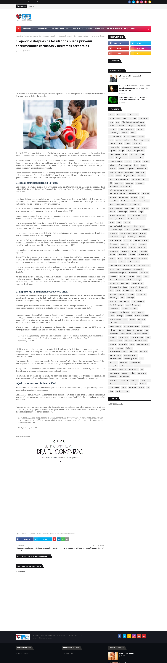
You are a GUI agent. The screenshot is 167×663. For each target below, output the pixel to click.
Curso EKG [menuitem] (99, 29)
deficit (136, 165)
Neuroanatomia (137, 283)
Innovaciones (125, 251)
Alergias (131, 126)
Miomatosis (133, 273)
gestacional (113, 233)
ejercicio (32, 534)
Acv (124, 118)
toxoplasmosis (114, 373)
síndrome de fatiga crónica (118, 352)
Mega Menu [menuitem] (42, 29)
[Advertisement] (109, 17)
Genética (127, 230)
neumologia (125, 283)
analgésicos (130, 129)
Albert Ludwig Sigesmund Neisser (133, 122)
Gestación (145, 230)
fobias (119, 222)
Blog (141, 140)
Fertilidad (136, 215)
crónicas (146, 161)
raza (146, 330)
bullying (112, 144)
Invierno (112, 255)
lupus (126, 258)
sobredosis (113, 362)
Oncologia (130, 298)
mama (133, 258)
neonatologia (114, 283)
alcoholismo (121, 126)
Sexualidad (119, 348)
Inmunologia (114, 251)
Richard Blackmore (137, 337)
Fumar (142, 226)
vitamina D (119, 391)
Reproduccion (126, 334)
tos (142, 369)
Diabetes (113, 172)
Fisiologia (131, 219)
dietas (120, 172)
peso (125, 319)
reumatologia (123, 337)
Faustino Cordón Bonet (117, 215)
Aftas (111, 122)
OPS (133, 301)
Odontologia (141, 294)
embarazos (139, 183)
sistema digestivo (115, 355)
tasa (148, 366)
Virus (111, 391)
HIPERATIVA (127, 240)
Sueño (122, 366)
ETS (138, 208)
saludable (113, 344)
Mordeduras (144, 273)
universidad (124, 384)
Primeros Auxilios (115, 326)
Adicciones (132, 118)
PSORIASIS (145, 326)
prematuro (127, 323)
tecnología (122, 369)
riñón (147, 337)
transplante (142, 373)
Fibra (144, 215)
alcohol (112, 126)
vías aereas (132, 387)
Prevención (137, 323)
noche (118, 291)
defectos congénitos (124, 165)
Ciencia (143, 147)
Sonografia (113, 366)
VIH (148, 387)
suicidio (129, 366)
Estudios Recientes (43, 534)
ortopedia (140, 301)
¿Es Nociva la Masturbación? (130, 76)
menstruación (138, 269)
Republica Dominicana (141, 334)
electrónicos (119, 183)
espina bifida (114, 201)
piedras (132, 319)
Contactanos (41, 2)
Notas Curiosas (128, 291)
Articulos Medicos (115, 136)
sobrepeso (123, 362)
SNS (141, 359)
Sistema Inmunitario (130, 355)
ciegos (136, 147)
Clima (125, 154)
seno (111, 348)
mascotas (113, 262)
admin (19, 51)
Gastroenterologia (116, 230)
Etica (126, 208)
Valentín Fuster (114, 387)
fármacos (133, 212)
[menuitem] (18, 29)
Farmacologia (122, 212)
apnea (133, 133)
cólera (142, 154)
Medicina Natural (129, 265)
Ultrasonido (113, 384)
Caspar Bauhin (114, 147)
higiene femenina (115, 240)
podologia (141, 319)
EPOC (142, 197)
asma (111, 140)
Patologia (120, 316)
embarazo (129, 183)
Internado (143, 251)
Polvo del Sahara (115, 323)
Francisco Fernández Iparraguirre (121, 226)
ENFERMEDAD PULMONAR (118, 194)
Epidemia (113, 197)
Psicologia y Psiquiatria (131, 326)
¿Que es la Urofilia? (126, 653)
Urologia (134, 384)
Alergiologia (141, 126)
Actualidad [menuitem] (78, 29)
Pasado (140, 312)
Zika (127, 391)
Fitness (112, 222)
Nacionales (120, 280)
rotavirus (113, 341)
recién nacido (114, 334)
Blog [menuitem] (133, 29)
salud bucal (128, 341)
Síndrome (129, 348)
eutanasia (145, 208)
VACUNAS (143, 384)
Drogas (126, 176)
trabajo (132, 373)
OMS (122, 298)
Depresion (130, 169)
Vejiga (124, 387)
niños (111, 291)
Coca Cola (133, 154)
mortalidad (113, 276)
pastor (112, 316)
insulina (134, 251)
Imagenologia (114, 248)
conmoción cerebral (136, 158)
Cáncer (127, 144)
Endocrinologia (125, 187)
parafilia (125, 309)
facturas (112, 212)
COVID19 (137, 161)
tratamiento (113, 377)
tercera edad (133, 369)
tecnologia (113, 369)
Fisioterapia (141, 219)
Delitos (143, 165)
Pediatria (129, 316)
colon (111, 158)
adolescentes (143, 118)
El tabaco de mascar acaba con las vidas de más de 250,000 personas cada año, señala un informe (134, 88)
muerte (131, 276)
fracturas (127, 222)
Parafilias (133, 309)
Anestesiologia (114, 133)
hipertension (114, 244)
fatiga (141, 212)
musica (146, 276)
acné (136, 115)
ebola (133, 176)
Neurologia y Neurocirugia (29, 36)
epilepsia (134, 197)
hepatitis (142, 237)
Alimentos (113, 129)
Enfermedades (134, 194)
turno (143, 380)
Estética (134, 201)
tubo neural (134, 380)
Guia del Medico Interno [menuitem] (117, 29)
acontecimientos (115, 118)
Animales (125, 133)
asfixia (133, 136)
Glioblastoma (114, 237)
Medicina (122, 262)
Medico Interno (115, 269)
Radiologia (130, 330)
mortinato (123, 276)
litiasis (120, 258)
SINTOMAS (143, 352)
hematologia (132, 237)
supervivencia (139, 366)
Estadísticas (125, 201)
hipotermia (124, 244)
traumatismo (124, 377)
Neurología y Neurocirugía (138, 287)
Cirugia (121, 151)
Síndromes (133, 352)
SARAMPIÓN (123, 344)
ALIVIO (121, 129)
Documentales (140, 172)
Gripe (123, 237)
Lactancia (132, 255)
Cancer (120, 144)
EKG (111, 183)
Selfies (132, 344)
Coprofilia (128, 161)
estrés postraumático (123, 204)
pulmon (112, 330)
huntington (142, 244)
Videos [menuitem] (89, 29)
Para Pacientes (114, 309)
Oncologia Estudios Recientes (119, 301)
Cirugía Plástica (139, 151)
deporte (122, 169)
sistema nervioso (115, 359)
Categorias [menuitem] (28, 29)
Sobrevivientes (135, 362)
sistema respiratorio (130, 359)
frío (135, 226)
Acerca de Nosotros (28, 2)
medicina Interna (115, 265)
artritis (126, 136)
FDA (129, 215)
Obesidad (130, 294)
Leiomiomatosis (143, 255)
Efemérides (136, 179)
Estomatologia (144, 201)
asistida (141, 136)
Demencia (113, 169)
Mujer (139, 276)
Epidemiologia (123, 197)
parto (133, 312)
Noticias (138, 291)
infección (132, 248)
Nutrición (122, 294)
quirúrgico (121, 330)
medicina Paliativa (143, 265)
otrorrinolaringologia (133, 305)
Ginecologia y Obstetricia (128, 233)
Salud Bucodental (141, 341)
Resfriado (113, 337)
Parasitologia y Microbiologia (119, 312)
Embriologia (114, 187)
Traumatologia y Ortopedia (119, 380)
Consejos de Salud (116, 161)
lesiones (112, 258)
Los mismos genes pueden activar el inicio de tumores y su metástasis (133, 98)
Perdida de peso (115, 319)
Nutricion (113, 294)
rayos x (139, 330)
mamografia (142, 258)
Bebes (135, 140)
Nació (111, 280)
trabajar (125, 373)
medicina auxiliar (133, 262)
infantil (124, 248)
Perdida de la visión (141, 316)
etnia (132, 208)
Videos (141, 387)
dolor (111, 176)
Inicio (17, 2)
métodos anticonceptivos (118, 273)
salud (120, 341)
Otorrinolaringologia (116, 305)
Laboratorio (122, 255)
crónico (112, 165)
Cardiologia (24, 534)
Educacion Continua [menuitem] (60, 29)
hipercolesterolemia (141, 240)
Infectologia (141, 248)
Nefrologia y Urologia (134, 280)
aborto (112, 115)
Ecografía (141, 176)
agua (117, 122)
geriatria (53, 534)
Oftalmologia (114, 298)
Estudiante (136, 204)
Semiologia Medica (143, 344)
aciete (130, 115)
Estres (112, 204)
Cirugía (129, 151)
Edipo (111, 179)
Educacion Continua (122, 179)
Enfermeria (145, 194)
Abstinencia (121, 115)
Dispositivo (129, 172)
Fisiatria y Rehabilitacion (117, 219)
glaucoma (143, 233)
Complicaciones (121, 158)
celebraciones (126, 147)
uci (148, 380)
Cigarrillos (113, 151)
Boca (147, 140)
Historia (133, 244)
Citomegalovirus (115, 154)
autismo (127, 140)
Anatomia (140, 129)
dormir (118, 176)
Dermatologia (141, 169)
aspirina (118, 140)
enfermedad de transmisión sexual (121, 190)
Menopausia (126, 269)
